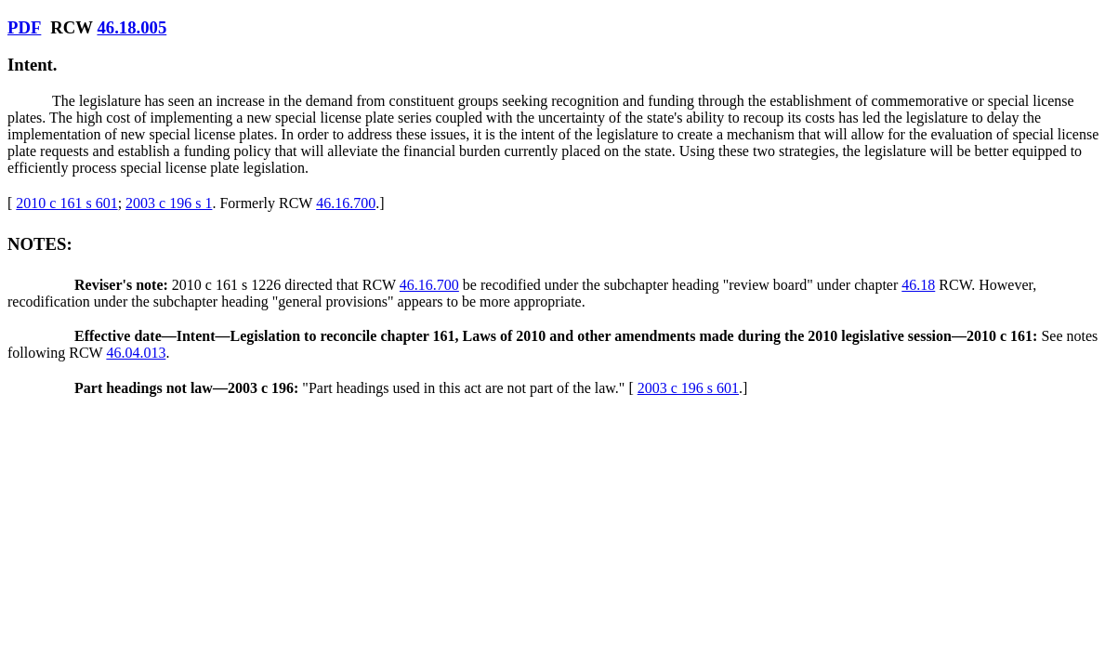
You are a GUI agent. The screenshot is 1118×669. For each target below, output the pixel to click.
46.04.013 (135, 353)
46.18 (918, 285)
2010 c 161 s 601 (66, 203)
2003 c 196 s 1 (168, 203)
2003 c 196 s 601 (688, 388)
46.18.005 (131, 27)
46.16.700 (345, 203)
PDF (24, 27)
